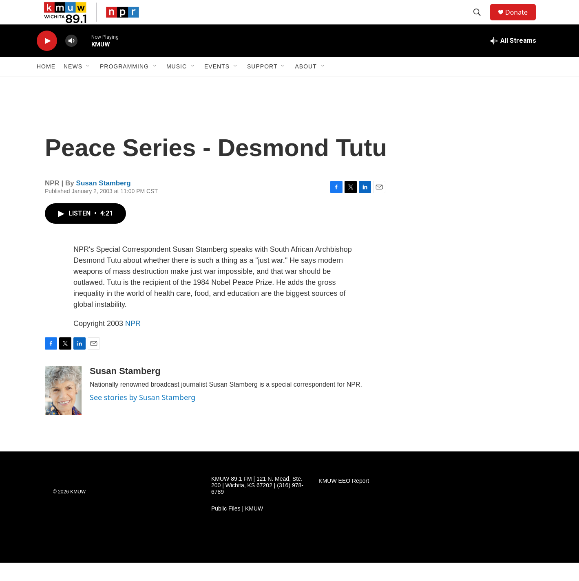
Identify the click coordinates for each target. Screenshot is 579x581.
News (73, 84)
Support (262, 84)
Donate (521, 21)
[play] (46, 59)
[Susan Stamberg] (63, 408)
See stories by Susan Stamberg (142, 415)
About (305, 84)
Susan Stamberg (103, 201)
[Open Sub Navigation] (88, 84)
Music (176, 84)
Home (46, 84)
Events (217, 84)
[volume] (71, 59)
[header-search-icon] (480, 21)
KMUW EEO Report (343, 499)
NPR (133, 342)
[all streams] (513, 59)
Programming (124, 84)
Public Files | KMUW (237, 527)
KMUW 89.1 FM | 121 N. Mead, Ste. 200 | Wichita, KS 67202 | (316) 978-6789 (257, 503)
